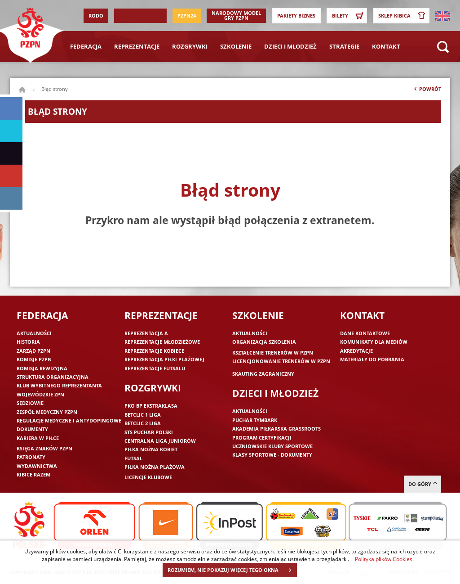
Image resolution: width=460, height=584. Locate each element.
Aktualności (34, 333)
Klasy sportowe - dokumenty (272, 454)
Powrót (426, 90)
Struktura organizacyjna (52, 376)
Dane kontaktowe (365, 333)
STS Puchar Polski (148, 432)
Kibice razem (33, 474)
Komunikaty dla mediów (373, 341)
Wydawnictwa (37, 466)
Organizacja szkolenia (264, 341)
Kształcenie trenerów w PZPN (272, 352)
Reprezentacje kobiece (154, 350)
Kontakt (386, 46)
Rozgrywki (190, 46)
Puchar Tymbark (254, 420)
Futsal (133, 458)
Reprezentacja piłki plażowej (164, 359)
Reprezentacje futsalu (154, 368)
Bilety (349, 15)
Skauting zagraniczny (263, 373)
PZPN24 (186, 15)
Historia (28, 341)
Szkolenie (236, 46)
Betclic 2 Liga (142, 423)
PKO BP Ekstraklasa (150, 405)
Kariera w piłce (38, 438)
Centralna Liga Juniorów (160, 440)
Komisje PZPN (34, 359)
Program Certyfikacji (262, 437)
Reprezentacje (136, 46)
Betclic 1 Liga (142, 414)
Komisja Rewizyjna (42, 368)
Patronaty (31, 457)
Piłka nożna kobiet (150, 449)
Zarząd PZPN (33, 350)
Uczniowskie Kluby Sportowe (272, 446)
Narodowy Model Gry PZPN (236, 15)
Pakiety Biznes (296, 15)
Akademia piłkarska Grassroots (276, 428)
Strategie (344, 46)
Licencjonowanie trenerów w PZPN (281, 361)
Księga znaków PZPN (44, 448)
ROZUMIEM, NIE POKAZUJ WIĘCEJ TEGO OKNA (232, 570)
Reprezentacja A (146, 333)
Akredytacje (356, 350)
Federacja (86, 46)
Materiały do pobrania (372, 359)
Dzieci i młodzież (290, 46)
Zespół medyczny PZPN (47, 412)
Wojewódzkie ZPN (40, 394)
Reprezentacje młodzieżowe (162, 341)
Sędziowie (30, 403)
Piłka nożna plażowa (154, 466)
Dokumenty (32, 429)
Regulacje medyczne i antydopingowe (69, 420)
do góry (422, 484)
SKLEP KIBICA (403, 15)
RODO (95, 15)
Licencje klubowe (148, 477)
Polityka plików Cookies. (384, 558)
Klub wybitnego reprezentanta (59, 385)
